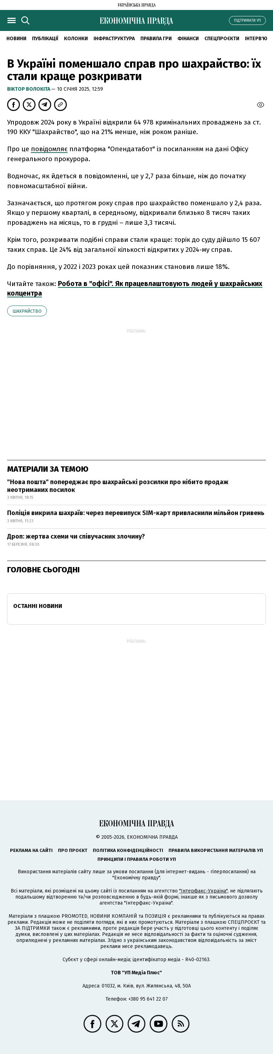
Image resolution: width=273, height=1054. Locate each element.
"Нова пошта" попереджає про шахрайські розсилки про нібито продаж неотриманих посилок (118, 486)
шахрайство (27, 311)
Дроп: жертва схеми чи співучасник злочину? (76, 536)
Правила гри (156, 39)
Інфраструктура (114, 39)
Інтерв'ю (256, 39)
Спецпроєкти (221, 39)
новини (16, 39)
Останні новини (37, 606)
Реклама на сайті (31, 850)
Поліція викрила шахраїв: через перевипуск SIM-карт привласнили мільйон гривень (135, 513)
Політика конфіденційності (128, 850)
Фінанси (188, 39)
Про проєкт (72, 850)
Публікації (45, 39)
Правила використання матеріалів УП (215, 850)
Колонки (76, 39)
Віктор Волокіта (29, 89)
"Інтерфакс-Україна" (203, 891)
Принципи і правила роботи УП (136, 859)
